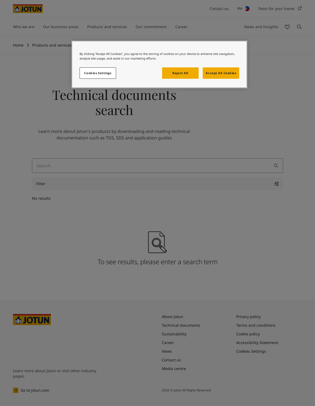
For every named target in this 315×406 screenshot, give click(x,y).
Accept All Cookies (221, 73)
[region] (159, 64)
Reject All (180, 73)
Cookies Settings (97, 73)
